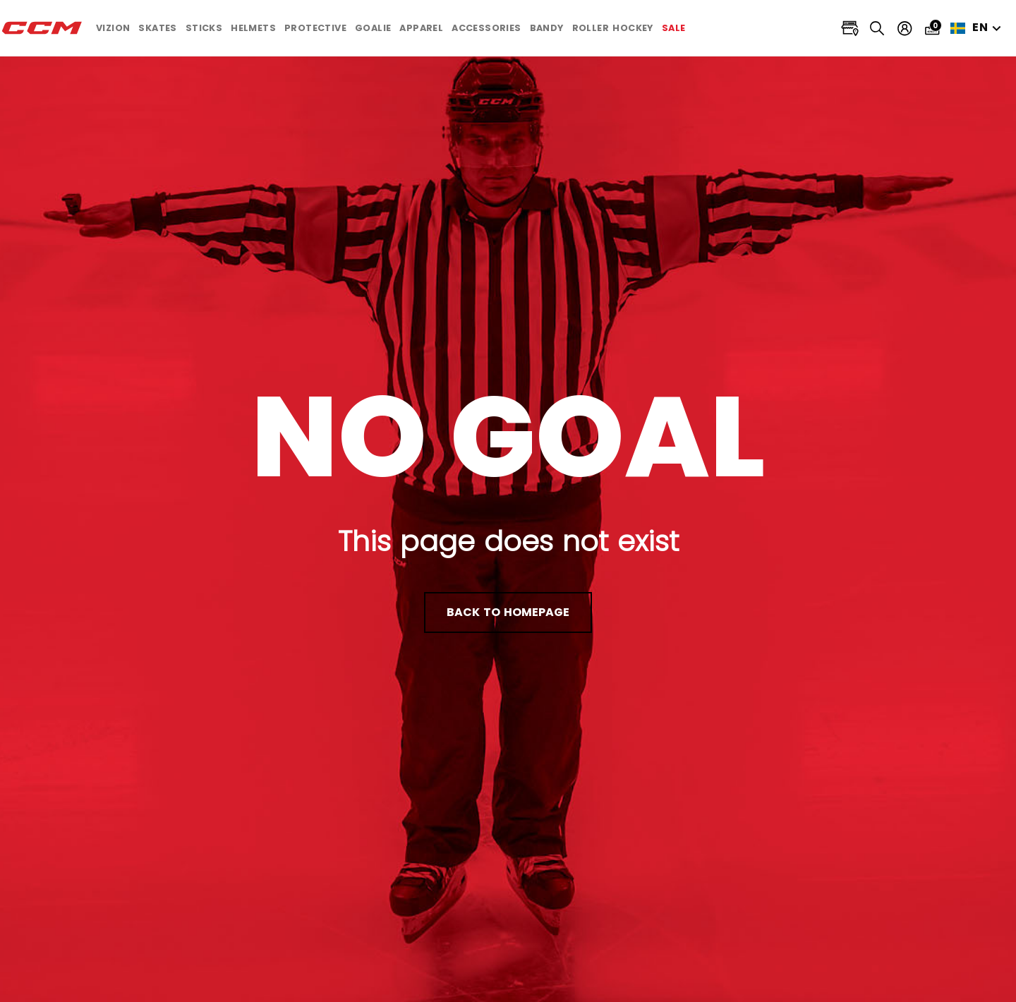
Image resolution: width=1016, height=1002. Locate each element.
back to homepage (508, 612)
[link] (674, 28)
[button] (113, 28)
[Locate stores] (850, 29)
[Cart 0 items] (932, 27)
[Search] (877, 27)
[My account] (905, 29)
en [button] (977, 28)
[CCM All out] (42, 28)
